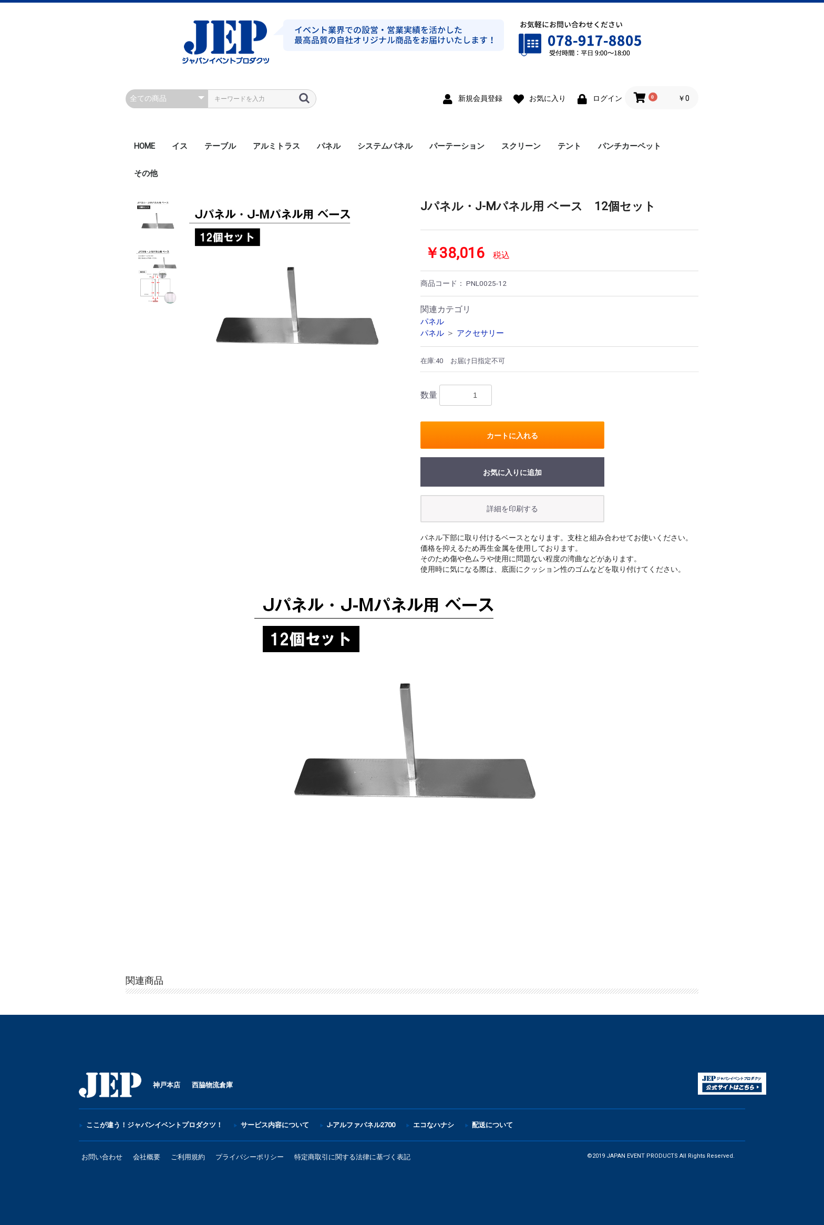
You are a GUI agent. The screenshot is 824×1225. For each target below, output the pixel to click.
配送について (492, 1125)
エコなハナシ (433, 1125)
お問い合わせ (101, 1157)
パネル (329, 146)
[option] (295, 306)
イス (180, 146)
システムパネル (385, 146)
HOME (144, 146)
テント (569, 146)
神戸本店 (166, 1085)
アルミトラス (276, 146)
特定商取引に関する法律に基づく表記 (352, 1157)
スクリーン (521, 146)
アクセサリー (480, 333)
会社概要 (146, 1157)
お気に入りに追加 (512, 472)
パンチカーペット (629, 146)
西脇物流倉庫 (212, 1085)
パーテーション (457, 146)
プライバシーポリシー (249, 1157)
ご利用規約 (188, 1157)
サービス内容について (275, 1125)
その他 (146, 173)
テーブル (220, 146)
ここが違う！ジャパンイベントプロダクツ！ (154, 1125)
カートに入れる (512, 435)
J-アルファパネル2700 (361, 1125)
